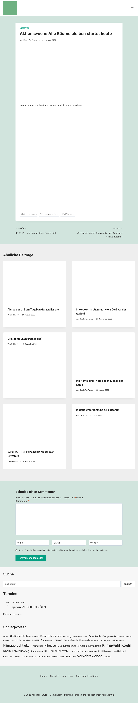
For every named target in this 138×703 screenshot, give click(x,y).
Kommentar (22, 501)
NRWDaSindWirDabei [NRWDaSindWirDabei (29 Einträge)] (28, 657)
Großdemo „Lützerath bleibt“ (25, 338)
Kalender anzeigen (12, 614)
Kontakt (44, 676)
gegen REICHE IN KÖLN (29, 607)
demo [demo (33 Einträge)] (85, 637)
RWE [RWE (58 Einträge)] (67, 656)
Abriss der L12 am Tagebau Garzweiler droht (34, 309)
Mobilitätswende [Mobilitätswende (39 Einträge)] (105, 651)
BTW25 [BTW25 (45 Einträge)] (58, 636)
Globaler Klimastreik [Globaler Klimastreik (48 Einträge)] (80, 640)
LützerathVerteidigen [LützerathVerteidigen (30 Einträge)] (89, 651)
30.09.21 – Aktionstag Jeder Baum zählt (41, 230)
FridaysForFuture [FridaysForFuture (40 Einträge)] (62, 640)
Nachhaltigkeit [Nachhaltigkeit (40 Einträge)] (120, 651)
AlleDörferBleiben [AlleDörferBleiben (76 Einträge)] (20, 636)
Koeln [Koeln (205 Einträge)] (126, 645)
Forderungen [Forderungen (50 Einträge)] (47, 640)
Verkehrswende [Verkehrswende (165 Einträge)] (89, 656)
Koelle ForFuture (30, 40)
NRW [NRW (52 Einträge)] (17, 656)
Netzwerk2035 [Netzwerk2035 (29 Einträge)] (8, 657)
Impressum (67, 676)
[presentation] (34, 282)
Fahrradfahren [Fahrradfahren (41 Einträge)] (25, 640)
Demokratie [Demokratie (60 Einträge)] (95, 636)
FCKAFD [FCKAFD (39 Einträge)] (35, 640)
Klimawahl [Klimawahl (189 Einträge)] (111, 645)
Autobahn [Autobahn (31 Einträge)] (35, 637)
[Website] (106, 543)
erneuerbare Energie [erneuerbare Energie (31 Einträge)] (124, 637)
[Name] (32, 543)
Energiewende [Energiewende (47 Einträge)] (109, 636)
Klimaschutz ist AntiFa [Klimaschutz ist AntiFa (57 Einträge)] (75, 646)
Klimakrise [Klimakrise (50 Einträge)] (38, 646)
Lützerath (24, 28)
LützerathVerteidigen (49, 214)
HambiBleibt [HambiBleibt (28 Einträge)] (95, 640)
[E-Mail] (69, 543)
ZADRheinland (67, 214)
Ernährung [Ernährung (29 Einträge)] (6, 640)
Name (20, 542)
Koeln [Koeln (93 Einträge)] (7, 651)
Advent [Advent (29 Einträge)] (5, 637)
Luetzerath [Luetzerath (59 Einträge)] (75, 651)
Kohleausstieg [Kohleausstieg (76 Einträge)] (20, 651)
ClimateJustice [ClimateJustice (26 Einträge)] (77, 637)
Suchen (128, 583)
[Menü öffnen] (132, 8)
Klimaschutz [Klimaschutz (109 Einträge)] (53, 646)
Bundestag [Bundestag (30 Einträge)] (67, 637)
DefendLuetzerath (29, 214)
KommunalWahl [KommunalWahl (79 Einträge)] (58, 651)
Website (94, 542)
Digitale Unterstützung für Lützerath (98, 410)
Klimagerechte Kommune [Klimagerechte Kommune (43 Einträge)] (112, 640)
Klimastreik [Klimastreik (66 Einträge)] (94, 645)
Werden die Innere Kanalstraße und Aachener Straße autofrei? (97, 232)
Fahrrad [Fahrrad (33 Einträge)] (15, 640)
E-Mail (57, 542)
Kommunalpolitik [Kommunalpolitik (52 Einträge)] (38, 651)
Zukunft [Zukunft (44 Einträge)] (107, 656)
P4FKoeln (15, 315)
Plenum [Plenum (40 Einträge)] (54, 657)
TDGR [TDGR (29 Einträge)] (74, 657)
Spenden (54, 676)
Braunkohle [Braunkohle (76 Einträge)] (47, 636)
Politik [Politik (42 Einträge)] (61, 656)
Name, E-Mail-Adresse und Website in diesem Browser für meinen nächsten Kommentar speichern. (63, 550)
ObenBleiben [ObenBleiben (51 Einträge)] (43, 656)
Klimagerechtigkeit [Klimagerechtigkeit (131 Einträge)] (17, 646)
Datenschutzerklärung (87, 676)
